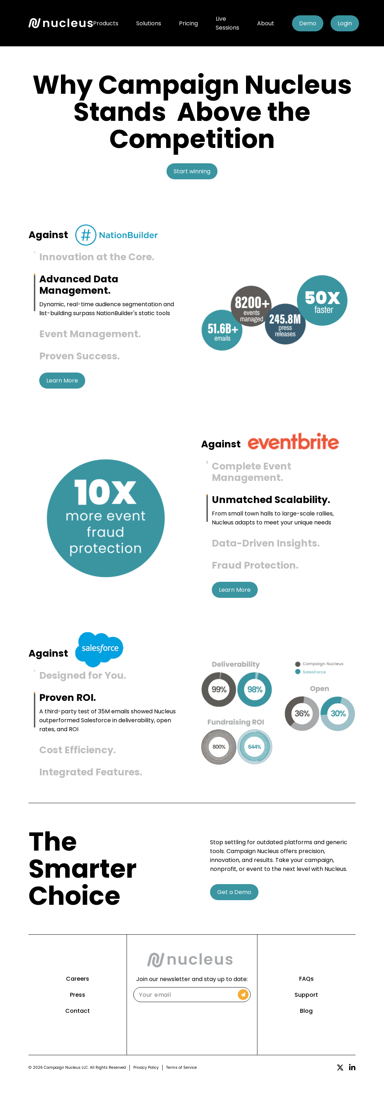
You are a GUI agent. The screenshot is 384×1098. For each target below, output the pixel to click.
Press (77, 1013)
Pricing (188, 23)
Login (345, 23)
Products (105, 23)
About (265, 23)
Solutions (148, 23)
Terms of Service (181, 1085)
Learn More (62, 389)
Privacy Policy (146, 1085)
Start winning (192, 171)
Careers (77, 996)
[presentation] (192, 1041)
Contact (77, 1029)
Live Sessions (227, 23)
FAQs (306, 996)
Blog (306, 1029)
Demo (307, 23)
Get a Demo (234, 910)
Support (306, 1013)
